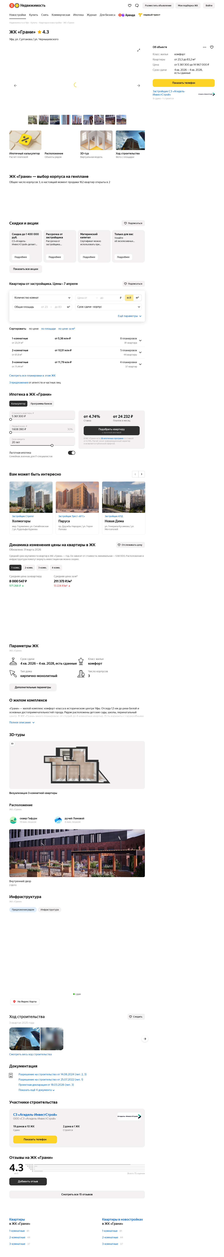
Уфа (11, 39)
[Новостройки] (18, 15)
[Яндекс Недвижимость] (30, 5)
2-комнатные (17, 1237)
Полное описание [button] (22, 722)
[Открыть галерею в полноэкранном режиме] (138, 50)
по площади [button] (48, 328)
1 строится (168, 98)
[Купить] (34, 15)
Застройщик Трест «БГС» (71, 516)
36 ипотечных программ (112, 438)
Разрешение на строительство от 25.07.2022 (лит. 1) (51, 1079)
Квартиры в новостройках (122, 1219)
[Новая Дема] (123, 497)
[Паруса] (77, 497)
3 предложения (18, 382)
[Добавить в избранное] (212, 47)
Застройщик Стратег (23, 516)
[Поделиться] (205, 47)
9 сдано (157, 98)
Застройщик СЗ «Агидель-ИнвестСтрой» (169, 93)
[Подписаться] (133, 223)
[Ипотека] (78, 15)
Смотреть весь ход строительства (30, 1054)
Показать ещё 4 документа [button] (37, 1090)
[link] (209, 5)
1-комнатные (17, 1230)
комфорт (179, 54)
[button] (137, 5)
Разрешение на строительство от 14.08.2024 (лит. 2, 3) (53, 1074)
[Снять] (45, 15)
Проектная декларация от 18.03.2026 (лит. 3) (46, 1084)
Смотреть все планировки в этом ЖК (32, 375)
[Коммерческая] (61, 15)
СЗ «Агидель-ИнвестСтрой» (35, 1115)
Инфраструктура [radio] (50, 909)
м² (68, 306)
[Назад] (15, 85)
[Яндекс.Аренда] (127, 15)
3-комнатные (17, 1243)
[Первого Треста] (148, 15)
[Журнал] (91, 15)
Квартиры (17, 1219)
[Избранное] (130, 5)
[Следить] (136, 1017)
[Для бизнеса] (107, 15)
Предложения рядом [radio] (23, 909)
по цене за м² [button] (66, 328)
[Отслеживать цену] (130, 545)
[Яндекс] (11, 5)
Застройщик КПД (114, 516)
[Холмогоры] (31, 497)
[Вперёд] (138, 85)
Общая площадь (24, 306)
